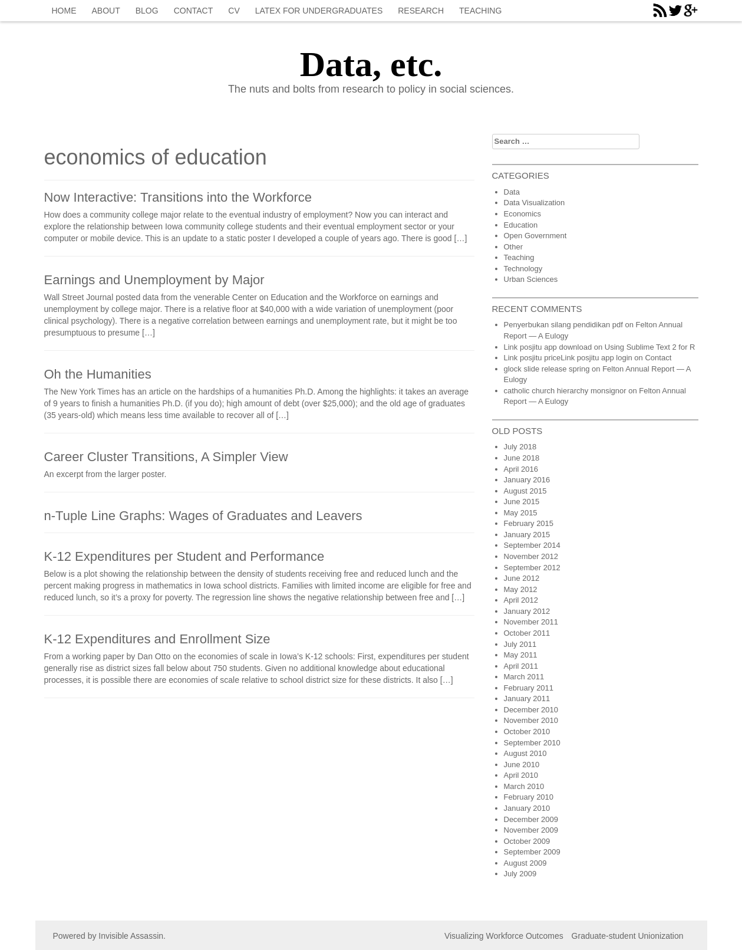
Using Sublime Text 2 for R (650, 347)
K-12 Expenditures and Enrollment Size (157, 639)
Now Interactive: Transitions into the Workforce (178, 197)
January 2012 (527, 611)
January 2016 (527, 479)
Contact (193, 10)
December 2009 (531, 819)
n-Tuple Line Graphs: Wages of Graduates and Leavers (203, 515)
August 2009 (525, 863)
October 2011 (527, 633)
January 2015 (527, 534)
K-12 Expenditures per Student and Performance (184, 556)
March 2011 (524, 676)
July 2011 (520, 644)
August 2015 (525, 490)
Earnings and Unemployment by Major (154, 279)
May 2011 (520, 654)
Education (521, 225)
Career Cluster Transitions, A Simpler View (166, 456)
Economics (523, 213)
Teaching (480, 10)
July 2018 (520, 446)
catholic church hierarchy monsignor (565, 390)
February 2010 (529, 797)
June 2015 (522, 501)
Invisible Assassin (130, 936)
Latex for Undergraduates (319, 10)
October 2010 (527, 731)
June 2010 (522, 764)
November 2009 (531, 830)
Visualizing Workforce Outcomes (503, 936)
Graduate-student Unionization (628, 936)
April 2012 (521, 600)
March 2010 (524, 786)
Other (513, 246)
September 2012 (532, 567)
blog (147, 10)
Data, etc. (371, 64)
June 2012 (522, 578)
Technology (523, 268)
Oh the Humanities (97, 374)
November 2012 (531, 556)
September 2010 (532, 742)
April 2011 (521, 666)
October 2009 (527, 841)
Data (512, 192)
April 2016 (521, 469)
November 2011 (531, 621)
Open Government (535, 235)
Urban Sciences (531, 279)
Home (64, 10)
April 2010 (521, 775)
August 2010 (525, 753)
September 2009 (532, 851)
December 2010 (531, 709)
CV (233, 10)
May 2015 (520, 512)
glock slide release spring (547, 368)
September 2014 (532, 545)
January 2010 (527, 808)
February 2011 (529, 687)
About (106, 10)
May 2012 (520, 589)
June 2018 (522, 457)
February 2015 (529, 523)
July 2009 (520, 873)
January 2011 (527, 698)
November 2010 (531, 720)
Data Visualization (534, 202)
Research (421, 10)
